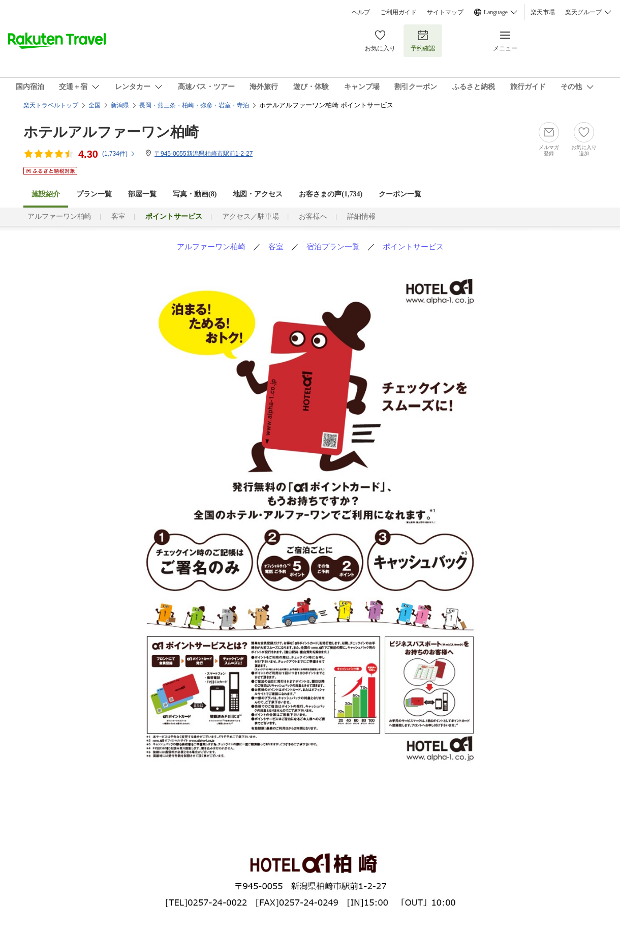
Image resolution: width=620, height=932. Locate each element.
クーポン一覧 (400, 194)
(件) (119, 154)
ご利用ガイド (398, 12)
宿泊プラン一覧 (333, 246)
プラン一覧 (94, 194)
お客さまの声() (330, 194)
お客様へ (313, 216)
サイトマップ (445, 12)
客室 (118, 216)
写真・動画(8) (194, 194)
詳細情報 (361, 216)
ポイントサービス (413, 246)
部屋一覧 (142, 194)
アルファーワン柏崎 (59, 216)
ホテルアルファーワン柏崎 (111, 132)
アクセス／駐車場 (250, 216)
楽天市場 (543, 12)
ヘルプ (361, 12)
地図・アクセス (258, 194)
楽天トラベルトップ (50, 105)
